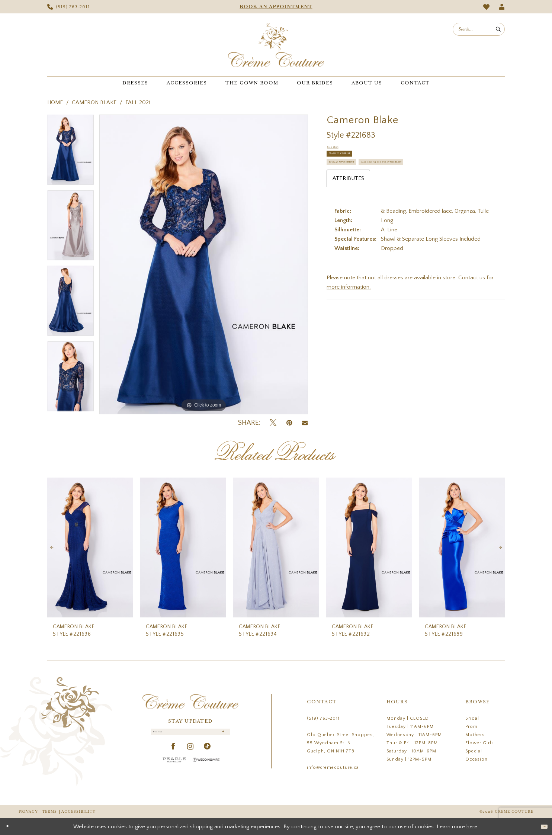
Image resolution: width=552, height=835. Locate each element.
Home (55, 102)
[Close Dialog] (10, 826)
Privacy (28, 812)
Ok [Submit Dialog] (540, 826)
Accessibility (78, 812)
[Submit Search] (498, 29)
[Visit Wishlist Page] (486, 7)
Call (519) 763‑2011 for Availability (379, 203)
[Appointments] (276, 6)
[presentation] (90, 548)
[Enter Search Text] (479, 29)
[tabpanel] (70, 152)
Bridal (472, 718)
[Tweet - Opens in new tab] (273, 423)
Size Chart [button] (339, 150)
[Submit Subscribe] (222, 736)
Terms (49, 812)
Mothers (475, 734)
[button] (502, 7)
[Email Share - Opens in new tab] (305, 423)
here (471, 826)
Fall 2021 (137, 102)
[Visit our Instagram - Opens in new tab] (190, 754)
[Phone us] (68, 7)
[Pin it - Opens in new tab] (289, 423)
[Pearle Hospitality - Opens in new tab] (174, 767)
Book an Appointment (361, 184)
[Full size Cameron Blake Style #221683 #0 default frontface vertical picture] (204, 264)
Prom (471, 726)
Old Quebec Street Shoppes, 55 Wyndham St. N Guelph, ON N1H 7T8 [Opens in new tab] (340, 743)
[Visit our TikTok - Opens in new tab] (207, 754)
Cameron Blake (94, 102)
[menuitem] (68, 7)
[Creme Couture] (276, 45)
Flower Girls (479, 743)
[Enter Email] (191, 735)
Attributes (348, 223)
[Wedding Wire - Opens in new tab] (206, 767)
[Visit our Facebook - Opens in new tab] (173, 754)
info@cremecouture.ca (333, 767)
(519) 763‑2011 (323, 718)
